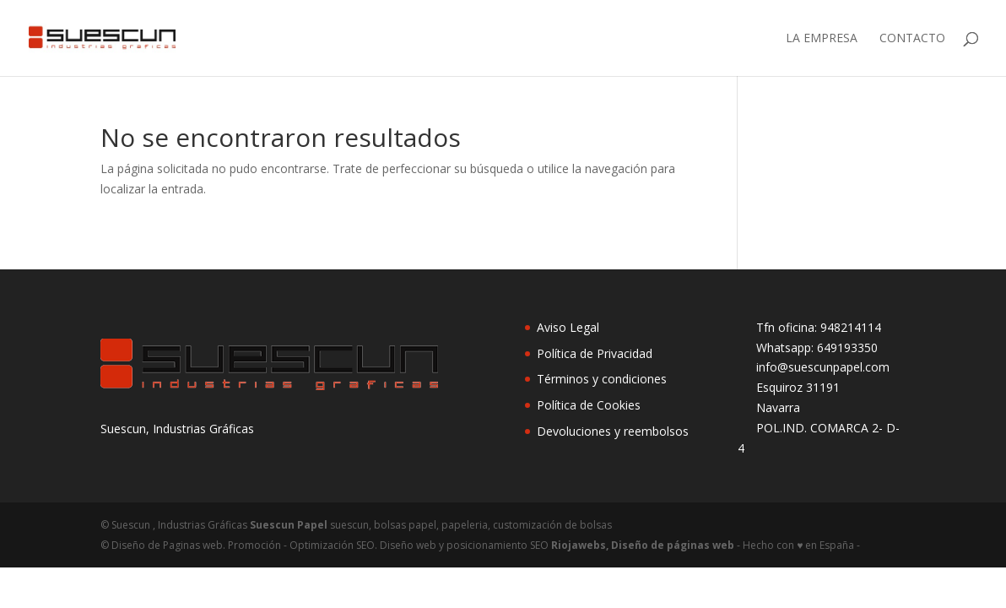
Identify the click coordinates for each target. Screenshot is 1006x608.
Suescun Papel (288, 525)
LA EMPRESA (821, 39)
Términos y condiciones (602, 379)
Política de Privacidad (594, 353)
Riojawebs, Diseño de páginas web (641, 545)
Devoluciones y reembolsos (613, 431)
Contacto (912, 39)
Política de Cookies (589, 405)
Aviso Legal (568, 327)
